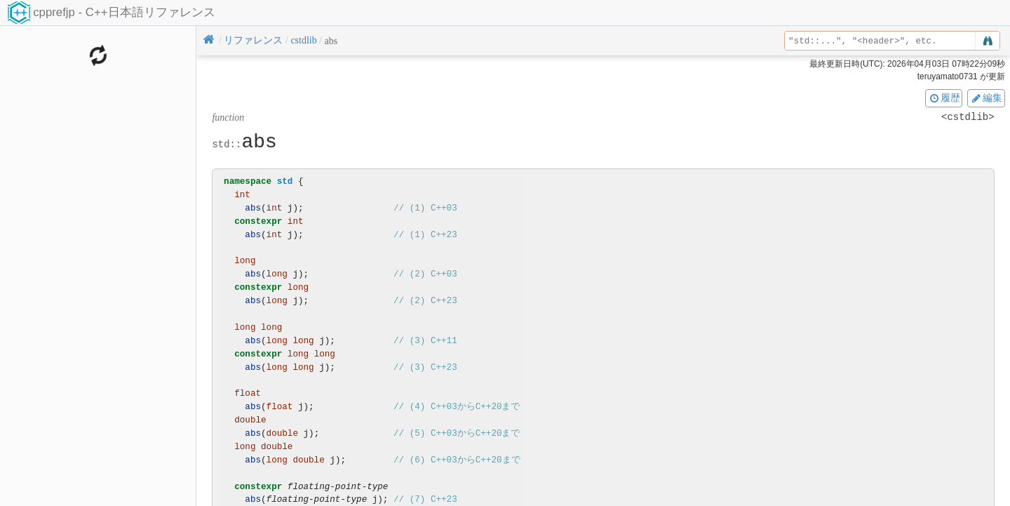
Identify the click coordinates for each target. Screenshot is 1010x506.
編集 (986, 97)
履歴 (944, 97)
